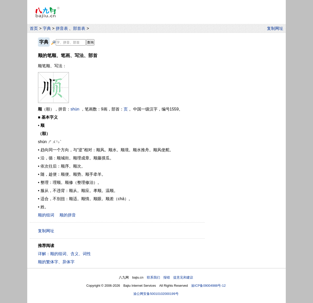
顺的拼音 (68, 215)
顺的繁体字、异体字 (56, 262)
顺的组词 (46, 215)
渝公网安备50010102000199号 (156, 294)
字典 (47, 28)
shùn (74, 109)
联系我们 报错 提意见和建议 (170, 277)
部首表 (79, 28)
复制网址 (276, 28)
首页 (34, 28)
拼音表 (62, 28)
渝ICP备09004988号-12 (208, 285)
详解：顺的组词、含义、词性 (64, 254)
